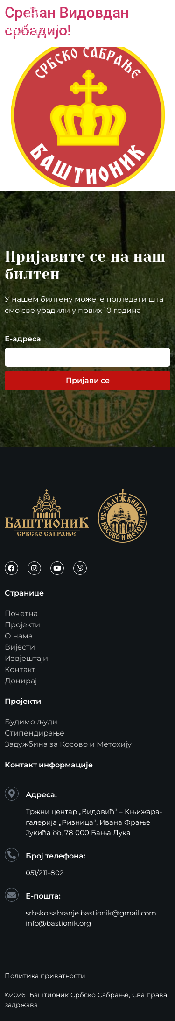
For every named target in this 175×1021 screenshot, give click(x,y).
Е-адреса (23, 339)
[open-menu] (159, 20)
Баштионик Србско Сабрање (79, 995)
